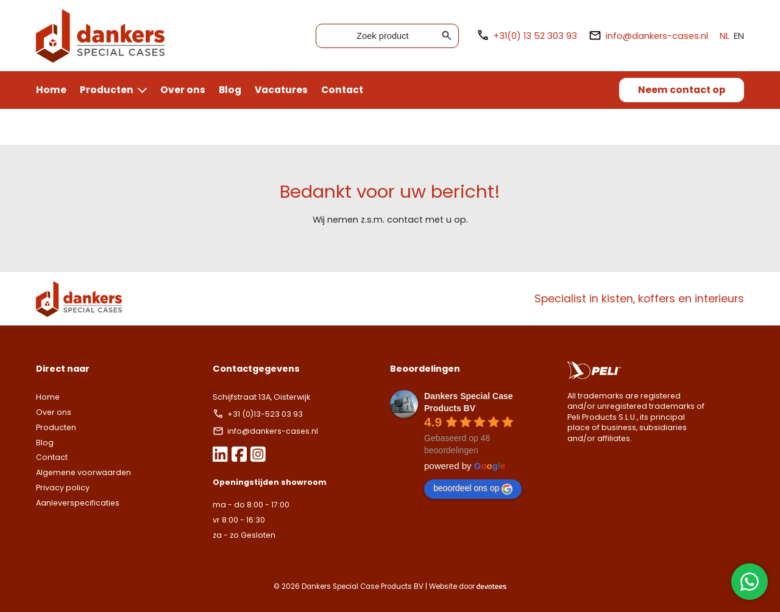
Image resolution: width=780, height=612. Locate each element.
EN (739, 36)
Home (51, 89)
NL (724, 36)
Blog (230, 89)
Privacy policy (63, 487)
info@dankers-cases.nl (648, 36)
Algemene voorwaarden (83, 472)
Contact (342, 89)
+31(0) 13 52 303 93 (527, 36)
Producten (106, 89)
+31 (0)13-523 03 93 (259, 414)
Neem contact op (682, 89)
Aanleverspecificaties (77, 503)
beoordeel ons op (472, 488)
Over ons (182, 89)
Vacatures (281, 89)
